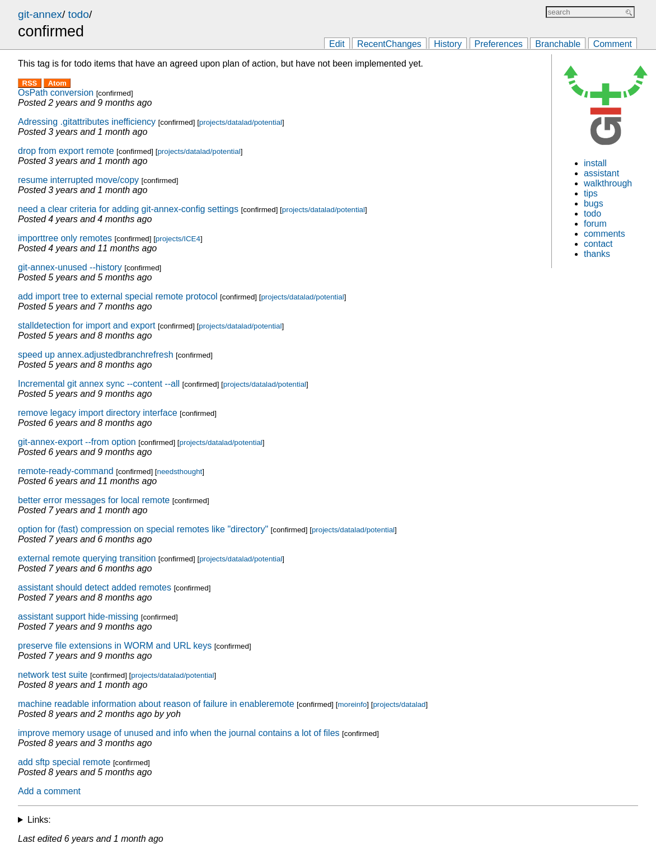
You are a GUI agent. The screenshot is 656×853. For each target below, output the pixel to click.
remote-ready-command (66, 471)
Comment (612, 44)
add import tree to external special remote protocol (118, 296)
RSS (30, 83)
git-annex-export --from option (77, 442)
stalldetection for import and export (86, 325)
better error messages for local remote (94, 500)
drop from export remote (66, 151)
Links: (39, 819)
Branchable (557, 44)
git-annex (40, 14)
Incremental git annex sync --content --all (99, 383)
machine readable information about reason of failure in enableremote (156, 704)
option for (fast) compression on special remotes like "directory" (143, 529)
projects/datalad (399, 704)
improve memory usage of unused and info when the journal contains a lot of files (179, 733)
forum (595, 223)
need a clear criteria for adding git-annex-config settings (128, 209)
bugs (593, 203)
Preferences (499, 44)
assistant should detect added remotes (94, 587)
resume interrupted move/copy (78, 180)
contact (598, 244)
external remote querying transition (87, 558)
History (448, 44)
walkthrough (608, 183)
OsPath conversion (55, 92)
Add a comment (49, 791)
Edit (337, 44)
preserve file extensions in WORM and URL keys (115, 645)
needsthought (180, 471)
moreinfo (352, 704)
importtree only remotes (65, 238)
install (595, 163)
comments (604, 233)
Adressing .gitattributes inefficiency (87, 121)
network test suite (53, 674)
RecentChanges (389, 44)
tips (591, 193)
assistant (601, 173)
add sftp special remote (64, 762)
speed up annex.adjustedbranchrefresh (96, 354)
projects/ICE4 (178, 239)
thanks (597, 254)
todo (78, 14)
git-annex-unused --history (70, 267)
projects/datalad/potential (240, 122)
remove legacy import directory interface (97, 413)
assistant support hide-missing (78, 616)
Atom (57, 83)
